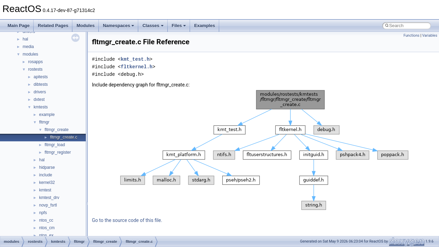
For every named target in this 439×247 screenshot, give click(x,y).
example (47, 114)
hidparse (47, 167)
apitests (41, 76)
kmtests (41, 107)
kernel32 (47, 182)
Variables (429, 35)
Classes (152, 25)
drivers (40, 92)
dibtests (41, 84)
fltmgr (44, 122)
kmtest (45, 190)
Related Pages (53, 25)
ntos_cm (47, 227)
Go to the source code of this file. (127, 220)
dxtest (39, 99)
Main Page (18, 25)
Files (179, 25)
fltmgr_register (58, 152)
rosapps (35, 61)
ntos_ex (46, 235)
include (45, 175)
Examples (204, 25)
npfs (43, 212)
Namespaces (118, 25)
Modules (85, 25)
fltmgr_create (57, 129)
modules (30, 54)
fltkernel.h (136, 66)
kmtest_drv (49, 197)
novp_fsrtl (48, 205)
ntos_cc (46, 220)
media (28, 46)
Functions (411, 35)
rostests (35, 69)
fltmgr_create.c (63, 137)
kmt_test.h (135, 59)
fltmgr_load (55, 144)
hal (25, 39)
